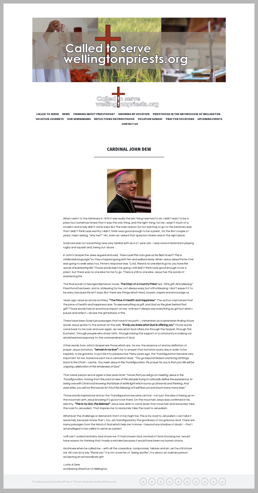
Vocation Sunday (150, 120)
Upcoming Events (210, 120)
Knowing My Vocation (133, 115)
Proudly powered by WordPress (51, 482)
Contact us (130, 125)
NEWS (66, 115)
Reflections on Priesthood (114, 120)
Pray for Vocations (180, 120)
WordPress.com (106, 482)
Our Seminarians (79, 120)
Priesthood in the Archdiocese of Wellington (186, 115)
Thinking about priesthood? (94, 115)
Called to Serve (47, 115)
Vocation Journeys (50, 120)
